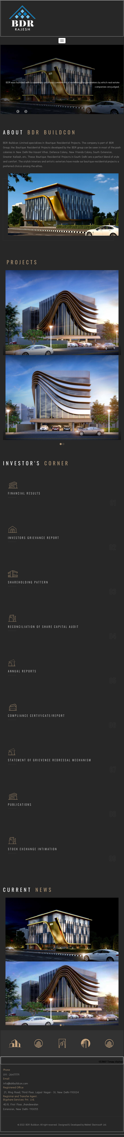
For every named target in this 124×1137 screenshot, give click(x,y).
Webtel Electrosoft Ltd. (95, 1124)
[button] (18, 111)
